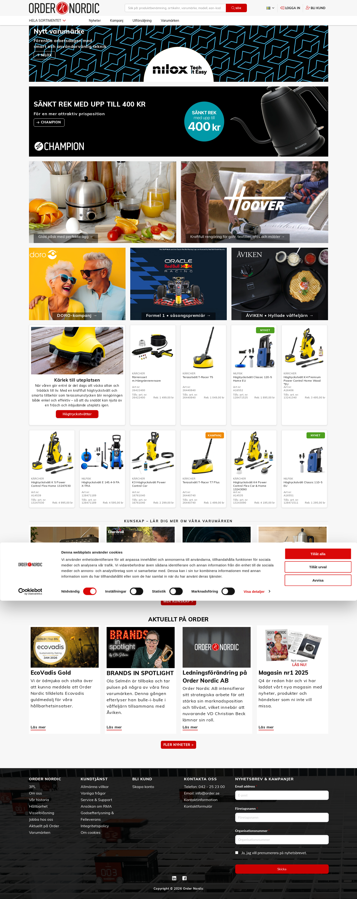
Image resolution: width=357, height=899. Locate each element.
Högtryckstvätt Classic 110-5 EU (303, 497)
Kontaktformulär (198, 806)
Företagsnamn (246, 808)
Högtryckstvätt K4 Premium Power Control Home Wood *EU (302, 394)
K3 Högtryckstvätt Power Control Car (149, 497)
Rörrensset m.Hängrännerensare (146, 392)
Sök (236, 8)
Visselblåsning (41, 812)
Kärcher (138, 387)
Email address (246, 786)
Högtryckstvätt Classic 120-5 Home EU (252, 392)
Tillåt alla (317, 852)
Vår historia (39, 799)
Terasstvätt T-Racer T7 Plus (201, 496)
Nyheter (95, 20)
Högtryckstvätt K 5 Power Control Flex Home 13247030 (51, 497)
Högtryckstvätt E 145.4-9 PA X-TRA (101, 497)
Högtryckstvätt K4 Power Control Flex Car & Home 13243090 (250, 499)
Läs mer (38, 597)
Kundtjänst (94, 779)
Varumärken (170, 20)
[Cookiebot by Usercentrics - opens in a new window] (30, 889)
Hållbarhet (38, 806)
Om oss (35, 793)
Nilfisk (237, 387)
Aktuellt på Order (44, 826)
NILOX (47, 69)
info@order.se (207, 793)
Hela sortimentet (47, 21)
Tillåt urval (318, 865)
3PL (32, 786)
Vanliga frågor (93, 793)
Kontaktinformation (200, 799)
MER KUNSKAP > (178, 615)
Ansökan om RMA (96, 806)
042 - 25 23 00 (211, 786)
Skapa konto (143, 786)
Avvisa (318, 879)
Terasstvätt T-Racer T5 (198, 390)
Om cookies (91, 832)
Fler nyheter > (178, 758)
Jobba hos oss (41, 819)
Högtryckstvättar (77, 428)
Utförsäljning (142, 20)
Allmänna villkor (95, 786)
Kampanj (116, 20)
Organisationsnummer (252, 831)
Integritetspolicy (95, 826)
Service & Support (96, 799)
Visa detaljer (254, 890)
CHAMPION (51, 136)
